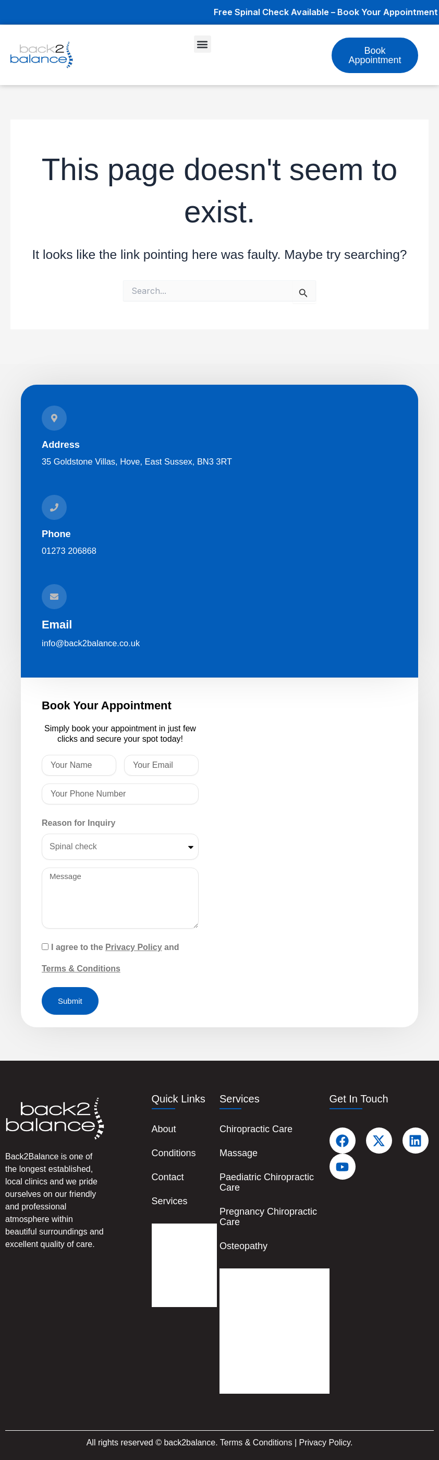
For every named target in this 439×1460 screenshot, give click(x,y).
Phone (56, 533)
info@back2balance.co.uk (91, 643)
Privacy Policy (133, 947)
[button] (202, 44)
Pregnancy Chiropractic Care (268, 1216)
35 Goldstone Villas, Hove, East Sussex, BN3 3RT (137, 461)
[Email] (54, 596)
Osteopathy (243, 1246)
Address (61, 444)
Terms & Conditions (81, 968)
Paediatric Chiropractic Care (266, 1182)
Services (170, 1201)
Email (57, 624)
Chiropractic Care (255, 1129)
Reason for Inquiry (78, 822)
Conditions (174, 1153)
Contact (168, 1177)
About (164, 1129)
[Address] (54, 418)
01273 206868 (69, 550)
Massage (238, 1153)
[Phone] (54, 507)
